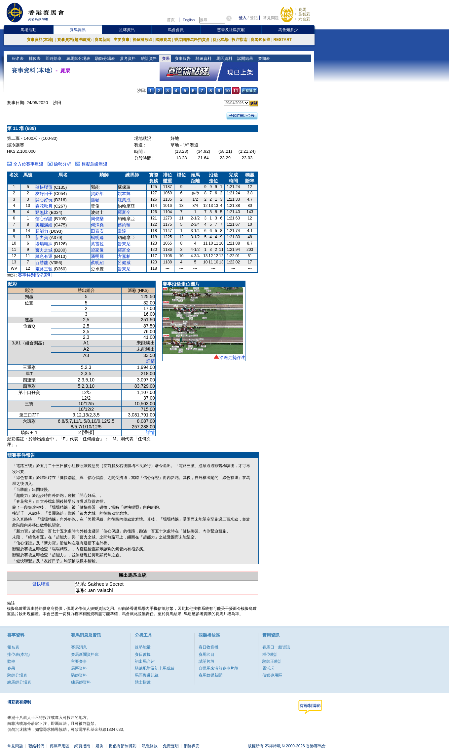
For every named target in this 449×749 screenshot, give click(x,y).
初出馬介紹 (145, 661)
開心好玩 (44, 199)
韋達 (122, 231)
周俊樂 (97, 218)
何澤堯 (97, 224)
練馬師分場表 (77, 58)
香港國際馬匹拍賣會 (192, 39)
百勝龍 (41, 262)
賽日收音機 (208, 647)
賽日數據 (143, 654)
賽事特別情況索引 (35, 275)
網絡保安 (192, 746)
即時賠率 (53, 58)
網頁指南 (82, 746)
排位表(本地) (18, 654)
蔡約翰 (124, 224)
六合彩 (304, 19)
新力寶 (41, 237)
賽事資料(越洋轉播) (74, 39)
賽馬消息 (79, 647)
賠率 (11, 661)
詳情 (150, 361)
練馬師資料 (81, 682)
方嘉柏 (124, 256)
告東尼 (124, 243)
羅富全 (124, 212)
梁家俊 (97, 250)
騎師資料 (79, 675)
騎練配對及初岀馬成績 (154, 668)
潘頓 (95, 199)
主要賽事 (122, 39)
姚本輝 (124, 193)
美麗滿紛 (44, 224)
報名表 (17, 58)
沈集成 (124, 199)
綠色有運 (44, 256)
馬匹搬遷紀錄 (147, 675)
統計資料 (148, 58)
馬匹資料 (223, 58)
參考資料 (127, 58)
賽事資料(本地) (40, 39)
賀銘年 (97, 193)
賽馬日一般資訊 (276, 647)
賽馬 (302, 9)
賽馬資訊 (78, 29)
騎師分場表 (104, 58)
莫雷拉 (97, 243)
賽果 (165, 58)
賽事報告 (181, 58)
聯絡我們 (36, 746)
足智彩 (304, 14)
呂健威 (124, 262)
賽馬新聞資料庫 (85, 654)
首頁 (171, 20)
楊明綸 (97, 237)
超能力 (41, 231)
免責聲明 (171, 746)
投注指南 (239, 39)
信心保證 (44, 218)
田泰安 (97, 231)
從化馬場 (221, 39)
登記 (254, 18)
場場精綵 (44, 243)
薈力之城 (44, 250)
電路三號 (44, 268)
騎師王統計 (272, 661)
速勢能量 (143, 647)
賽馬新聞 (102, 39)
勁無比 (41, 212)
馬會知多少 (288, 29)
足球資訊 (127, 29)
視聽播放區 (142, 39)
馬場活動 (28, 29)
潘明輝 (97, 256)
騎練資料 (202, 58)
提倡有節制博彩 (122, 746)
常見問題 (271, 18)
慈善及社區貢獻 (231, 29)
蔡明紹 (97, 262)
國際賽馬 (163, 39)
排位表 (34, 58)
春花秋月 (44, 206)
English (189, 20)
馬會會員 (176, 29)
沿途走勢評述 (232, 357)
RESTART (282, 39)
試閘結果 (244, 58)
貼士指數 (143, 682)
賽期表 (263, 58)
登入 (242, 18)
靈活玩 (268, 668)
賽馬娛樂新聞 (210, 675)
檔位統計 (270, 654)
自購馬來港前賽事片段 (218, 668)
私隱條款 (150, 746)
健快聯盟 (44, 187)
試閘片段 (206, 661)
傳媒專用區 (272, 675)
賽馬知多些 (260, 39)
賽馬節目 (206, 654)
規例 (99, 746)
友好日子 (44, 193)
